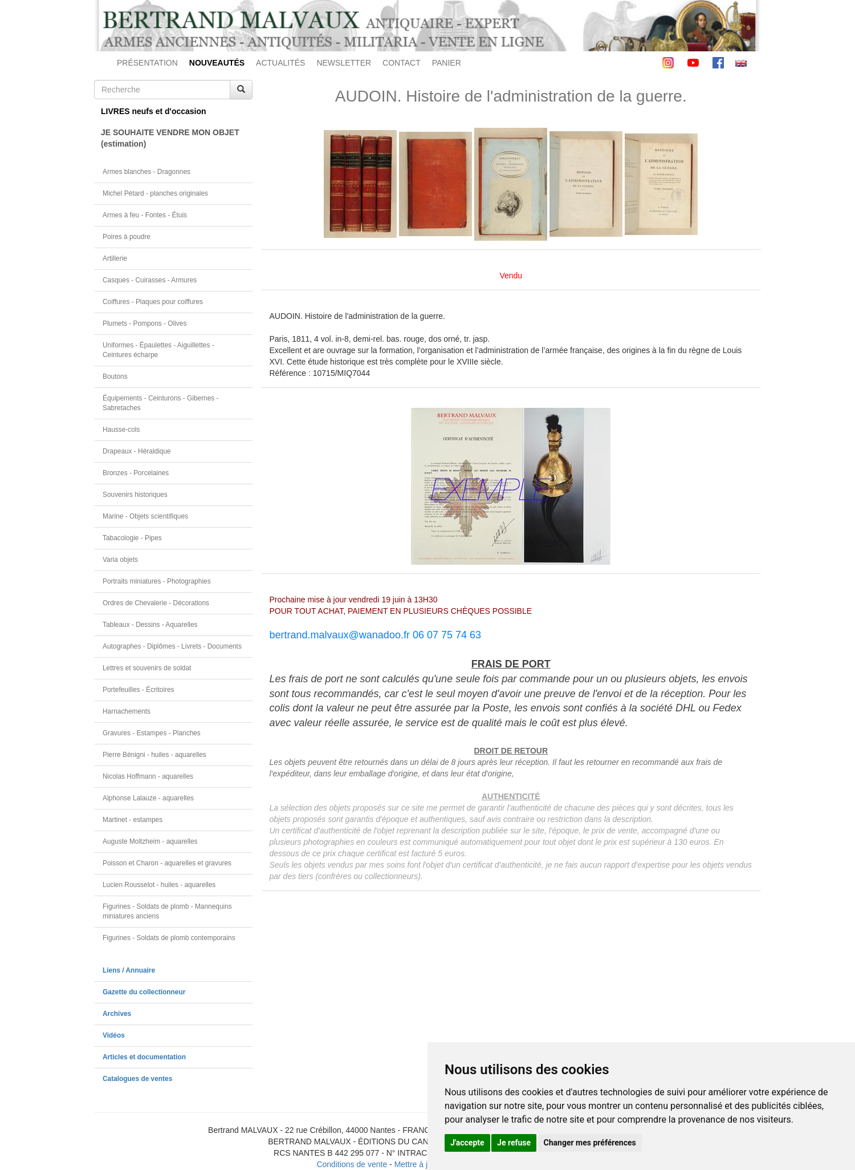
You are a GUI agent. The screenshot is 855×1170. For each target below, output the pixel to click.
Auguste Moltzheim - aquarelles (150, 841)
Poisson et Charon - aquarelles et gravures (167, 863)
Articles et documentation (144, 1057)
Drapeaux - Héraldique (137, 451)
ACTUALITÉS (280, 62)
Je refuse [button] (514, 1142)
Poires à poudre (126, 237)
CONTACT (401, 62)
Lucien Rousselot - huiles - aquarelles (159, 885)
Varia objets (120, 560)
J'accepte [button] (467, 1142)
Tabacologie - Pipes (132, 538)
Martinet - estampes (132, 820)
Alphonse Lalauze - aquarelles (148, 798)
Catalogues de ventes (137, 1079)
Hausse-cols (121, 430)
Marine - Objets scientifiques (145, 516)
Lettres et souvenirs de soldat (147, 668)
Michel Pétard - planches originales (155, 193)
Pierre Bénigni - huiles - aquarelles (154, 755)
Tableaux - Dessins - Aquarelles (150, 625)
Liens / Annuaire (129, 970)
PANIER (446, 62)
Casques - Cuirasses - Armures (150, 280)
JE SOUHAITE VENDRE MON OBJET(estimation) (170, 138)
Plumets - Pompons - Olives (144, 323)
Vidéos (114, 1035)
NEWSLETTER (343, 62)
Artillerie (115, 258)
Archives (117, 1014)
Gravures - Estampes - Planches (152, 733)
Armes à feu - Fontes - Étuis (145, 215)
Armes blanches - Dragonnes (146, 172)
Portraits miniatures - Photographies (157, 581)
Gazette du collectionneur (144, 992)
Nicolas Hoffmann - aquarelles (148, 776)
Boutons (115, 376)
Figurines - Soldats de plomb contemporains (169, 938)
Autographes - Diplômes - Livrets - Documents (172, 646)
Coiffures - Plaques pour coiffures (153, 302)
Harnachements (126, 711)
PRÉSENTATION (147, 62)
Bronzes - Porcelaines (136, 473)
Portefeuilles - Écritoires (138, 690)
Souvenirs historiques (135, 495)
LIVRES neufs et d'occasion (153, 111)
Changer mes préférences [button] (590, 1142)
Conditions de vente (351, 1164)
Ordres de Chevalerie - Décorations (156, 603)
